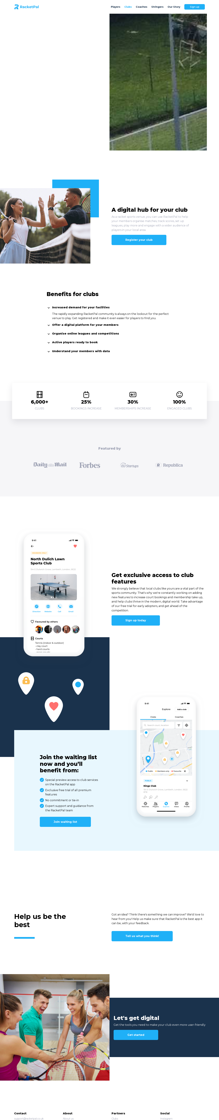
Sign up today (135, 620)
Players (115, 6)
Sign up (194, 6)
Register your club (139, 239)
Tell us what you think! (142, 936)
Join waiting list (65, 821)
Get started (135, 1035)
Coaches (141, 6)
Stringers (157, 6)
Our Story (174, 6)
